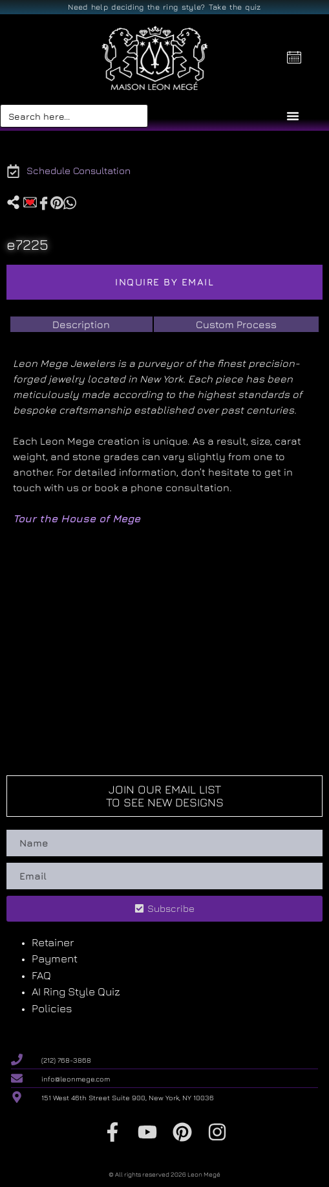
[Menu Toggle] (292, 115)
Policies (52, 1008)
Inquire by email (164, 281)
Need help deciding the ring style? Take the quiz (164, 7)
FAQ (41, 975)
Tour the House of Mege (76, 518)
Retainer (53, 942)
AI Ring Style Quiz (76, 991)
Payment (55, 958)
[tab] (81, 324)
